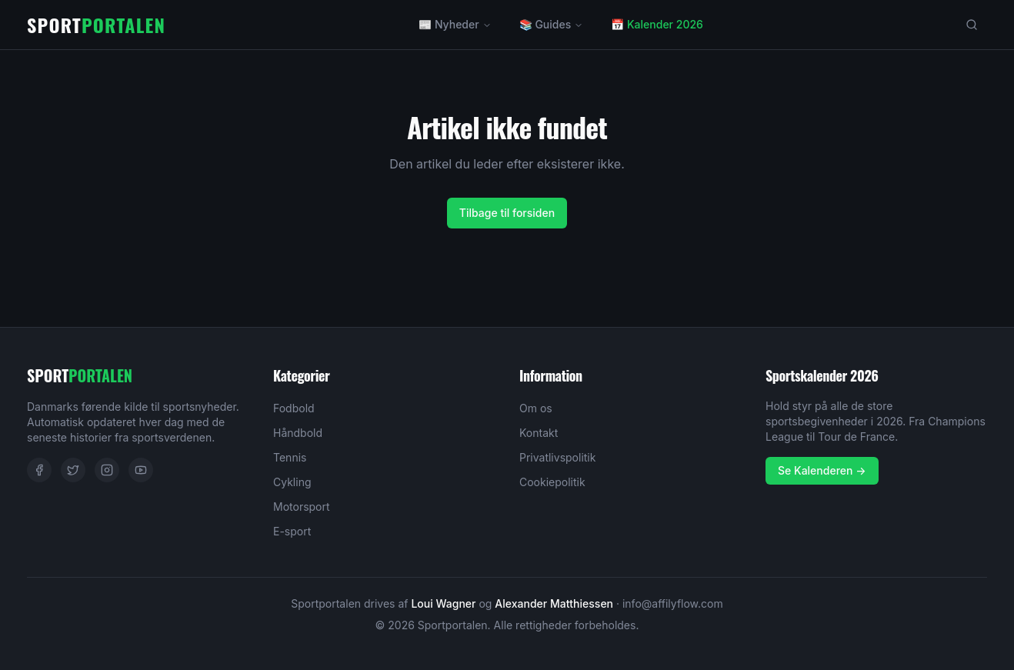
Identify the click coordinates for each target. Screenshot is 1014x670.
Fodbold (294, 408)
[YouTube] (140, 470)
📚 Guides (551, 24)
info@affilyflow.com (672, 603)
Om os (535, 408)
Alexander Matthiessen (554, 603)
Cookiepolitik (552, 481)
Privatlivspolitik (557, 457)
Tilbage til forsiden (507, 212)
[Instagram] (107, 470)
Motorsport (301, 506)
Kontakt (538, 432)
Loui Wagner (443, 603)
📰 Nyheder (455, 24)
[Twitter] (73, 470)
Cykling (292, 481)
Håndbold (297, 432)
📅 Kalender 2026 (657, 24)
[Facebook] (39, 470)
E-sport (292, 531)
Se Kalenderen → (822, 470)
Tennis (289, 457)
